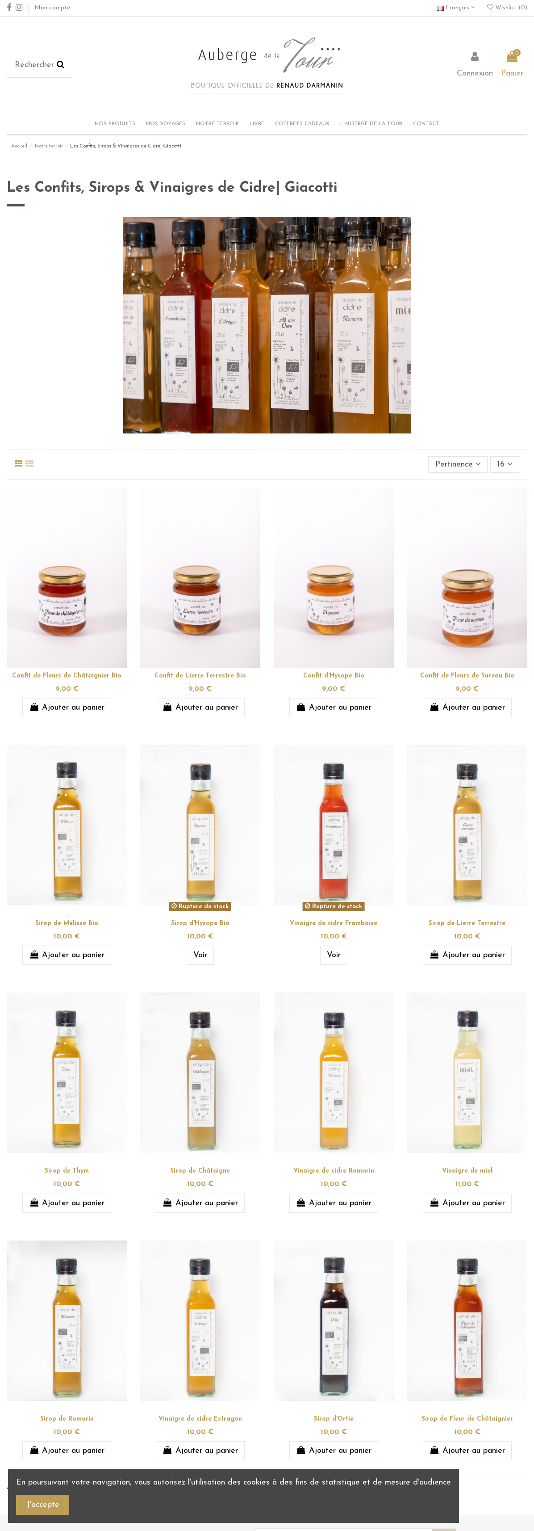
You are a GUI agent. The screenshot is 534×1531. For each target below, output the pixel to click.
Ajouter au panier (66, 707)
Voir (200, 955)
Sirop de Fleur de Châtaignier (467, 1419)
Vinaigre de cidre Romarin (333, 1171)
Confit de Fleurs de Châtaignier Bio (66, 676)
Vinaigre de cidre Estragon (200, 1419)
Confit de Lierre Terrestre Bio (200, 676)
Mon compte (52, 7)
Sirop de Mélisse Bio (66, 923)
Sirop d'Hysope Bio (200, 923)
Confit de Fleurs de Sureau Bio (467, 676)
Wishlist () (507, 7)
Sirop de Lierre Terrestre (467, 923)
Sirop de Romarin (67, 1419)
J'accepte (42, 1505)
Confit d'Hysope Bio (333, 676)
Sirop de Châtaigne (200, 1171)
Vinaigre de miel (467, 1171)
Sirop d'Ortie (334, 1419)
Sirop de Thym (67, 1171)
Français (456, 7)
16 (505, 464)
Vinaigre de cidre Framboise (333, 923)
